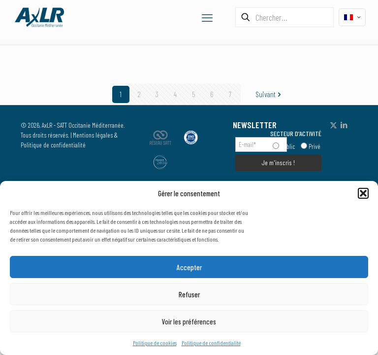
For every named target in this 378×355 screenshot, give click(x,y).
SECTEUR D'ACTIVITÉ (295, 133)
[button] (363, 193)
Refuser (189, 294)
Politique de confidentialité (211, 342)
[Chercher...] (284, 17)
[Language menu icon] (352, 17)
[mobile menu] (207, 17)
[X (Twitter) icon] (333, 124)
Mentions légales (93, 135)
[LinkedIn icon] (343, 124)
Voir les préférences (189, 321)
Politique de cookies (155, 342)
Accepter (189, 267)
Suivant (269, 94)
